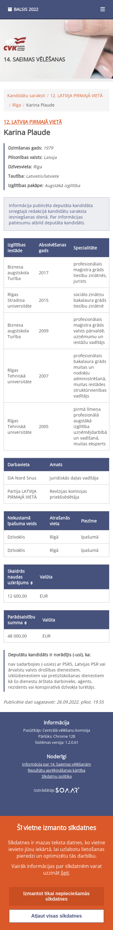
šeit (65, 872)
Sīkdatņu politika (57, 776)
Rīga (16, 105)
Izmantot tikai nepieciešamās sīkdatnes (56, 896)
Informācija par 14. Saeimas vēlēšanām (56, 764)
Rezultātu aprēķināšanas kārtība (56, 770)
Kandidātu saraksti (26, 95)
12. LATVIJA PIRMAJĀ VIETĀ (76, 95)
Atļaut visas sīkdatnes (56, 915)
